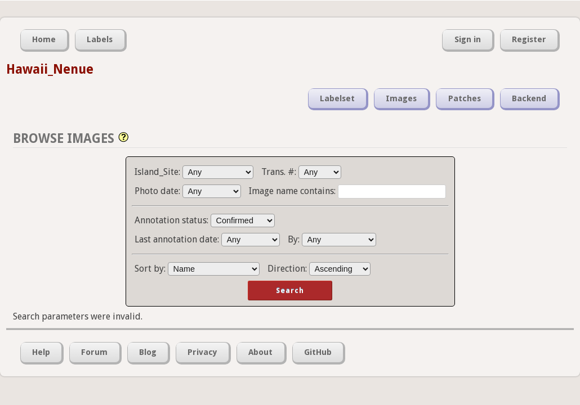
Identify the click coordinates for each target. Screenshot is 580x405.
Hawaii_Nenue (49, 69)
